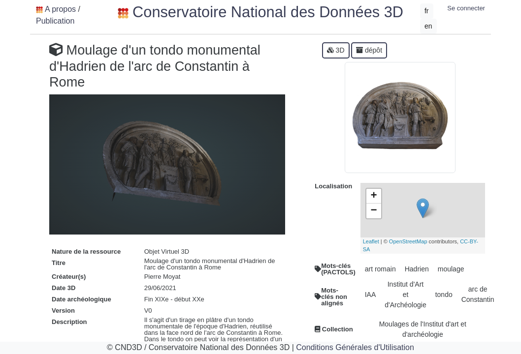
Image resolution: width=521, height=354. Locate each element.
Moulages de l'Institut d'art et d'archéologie (422, 329)
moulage (451, 269)
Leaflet (371, 241)
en (428, 26)
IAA (370, 294)
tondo (444, 294)
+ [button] (374, 196)
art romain (380, 269)
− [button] (374, 211)
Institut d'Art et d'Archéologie (405, 294)
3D (336, 50)
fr (426, 11)
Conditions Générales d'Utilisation (355, 347)
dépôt (369, 50)
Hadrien (417, 269)
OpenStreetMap (408, 241)
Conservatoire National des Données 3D (260, 12)
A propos (60, 9)
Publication (55, 21)
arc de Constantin (477, 294)
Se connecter (466, 8)
